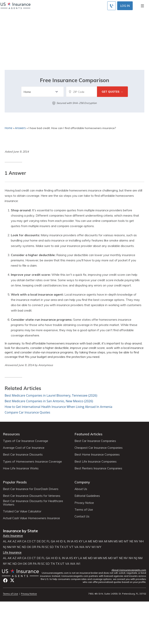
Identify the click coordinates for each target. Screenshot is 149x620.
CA (24, 541)
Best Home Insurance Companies (97, 454)
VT (71, 547)
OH (20, 564)
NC (19, 547)
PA (39, 547)
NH (141, 541)
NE (131, 541)
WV (88, 547)
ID (61, 541)
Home (8, 128)
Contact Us (81, 516)
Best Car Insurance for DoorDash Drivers (30, 489)
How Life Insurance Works (21, 468)
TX (62, 547)
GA (53, 541)
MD (95, 541)
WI (93, 547)
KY (80, 541)
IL (65, 541)
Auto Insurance (13, 535)
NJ (4, 547)
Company (82, 482)
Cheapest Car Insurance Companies (98, 448)
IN (68, 541)
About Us (80, 489)
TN (57, 547)
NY (14, 547)
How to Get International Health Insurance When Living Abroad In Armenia (58, 407)
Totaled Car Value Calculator (22, 511)
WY (98, 547)
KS (76, 541)
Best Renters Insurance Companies (98, 468)
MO (121, 541)
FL (48, 541)
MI (105, 541)
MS (115, 541)
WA (81, 547)
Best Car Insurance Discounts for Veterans (31, 496)
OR (34, 547)
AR (19, 541)
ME (90, 541)
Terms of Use (83, 509)
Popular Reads (15, 482)
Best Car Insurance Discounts (23, 454)
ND (24, 547)
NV (136, 541)
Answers (20, 128)
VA (76, 547)
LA (85, 541)
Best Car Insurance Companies (95, 441)
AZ (14, 541)
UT (66, 547)
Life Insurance (12, 552)
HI (57, 541)
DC (44, 541)
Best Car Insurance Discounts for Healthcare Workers (33, 502)
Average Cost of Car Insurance (23, 448)
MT (126, 541)
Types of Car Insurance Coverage (25, 441)
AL (5, 541)
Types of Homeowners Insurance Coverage (32, 461)
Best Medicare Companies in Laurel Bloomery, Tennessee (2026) (51, 395)
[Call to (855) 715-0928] (111, 5)
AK (10, 541)
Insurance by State (20, 530)
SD (52, 547)
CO (29, 541)
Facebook (5, 580)
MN (110, 541)
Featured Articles (88, 434)
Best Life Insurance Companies (95, 461)
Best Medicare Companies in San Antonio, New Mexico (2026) (49, 401)
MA (101, 541)
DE (39, 541)
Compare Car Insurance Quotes (27, 412)
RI (43, 547)
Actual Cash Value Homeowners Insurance (31, 518)
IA (72, 541)
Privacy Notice (84, 503)
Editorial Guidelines (87, 496)
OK (29, 547)
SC (47, 547)
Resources (11, 434)
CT (34, 541)
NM (9, 547)
